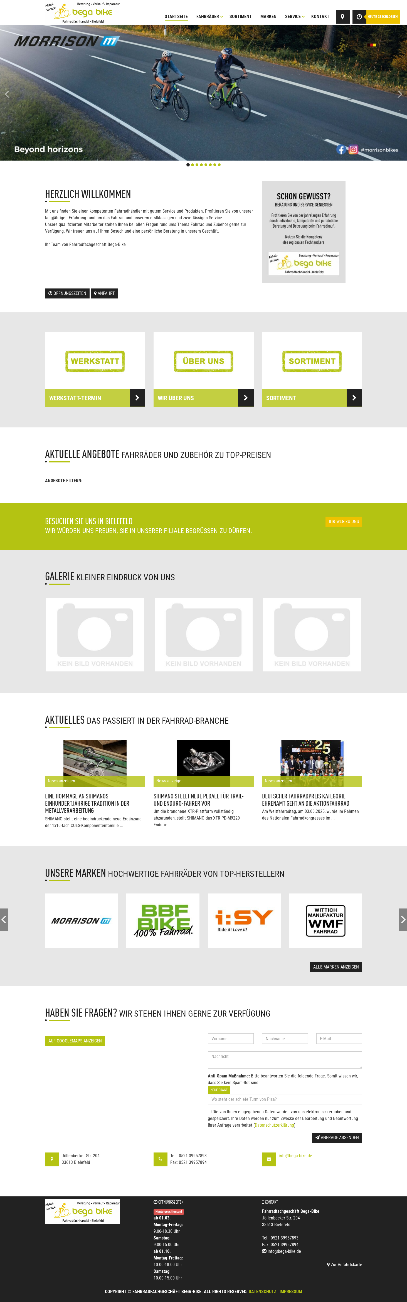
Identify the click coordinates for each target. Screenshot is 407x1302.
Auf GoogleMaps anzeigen (75, 1041)
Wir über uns (206, 398)
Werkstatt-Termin (97, 398)
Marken (268, 16)
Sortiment (241, 16)
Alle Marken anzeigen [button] (336, 967)
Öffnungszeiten (67, 293)
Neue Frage (219, 1090)
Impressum (291, 1291)
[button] (30, 93)
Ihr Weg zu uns (344, 521)
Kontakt (320, 16)
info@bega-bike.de (295, 1155)
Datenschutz (262, 1291)
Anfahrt (104, 293)
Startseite (176, 16)
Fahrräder (209, 16)
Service (295, 16)
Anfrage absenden (337, 1137)
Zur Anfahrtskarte (344, 1264)
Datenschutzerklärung (274, 1125)
